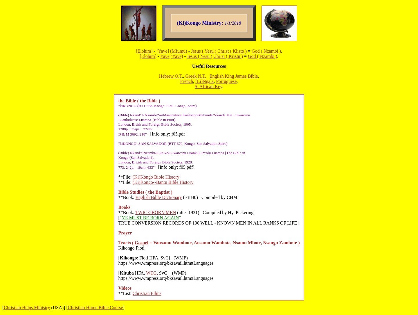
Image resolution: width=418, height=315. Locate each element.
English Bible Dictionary (159, 197)
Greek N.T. (195, 76)
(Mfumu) (178, 51)
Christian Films (147, 293)
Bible (131, 100)
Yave (165, 56)
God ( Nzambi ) (266, 51)
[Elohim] (144, 51)
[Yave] (162, 51)
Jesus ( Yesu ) (203, 51)
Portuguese (226, 81)
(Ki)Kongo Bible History (156, 177)
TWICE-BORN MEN (155, 212)
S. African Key (208, 86)
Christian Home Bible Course (95, 307)
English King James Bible (234, 76)
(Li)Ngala (204, 81)
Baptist (163, 192)
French (186, 81)
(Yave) (177, 56)
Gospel (141, 242)
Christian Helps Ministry (27, 307)
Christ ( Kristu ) (228, 56)
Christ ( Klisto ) (232, 51)
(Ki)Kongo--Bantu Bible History (163, 182)
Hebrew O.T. (171, 76)
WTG (151, 272)
